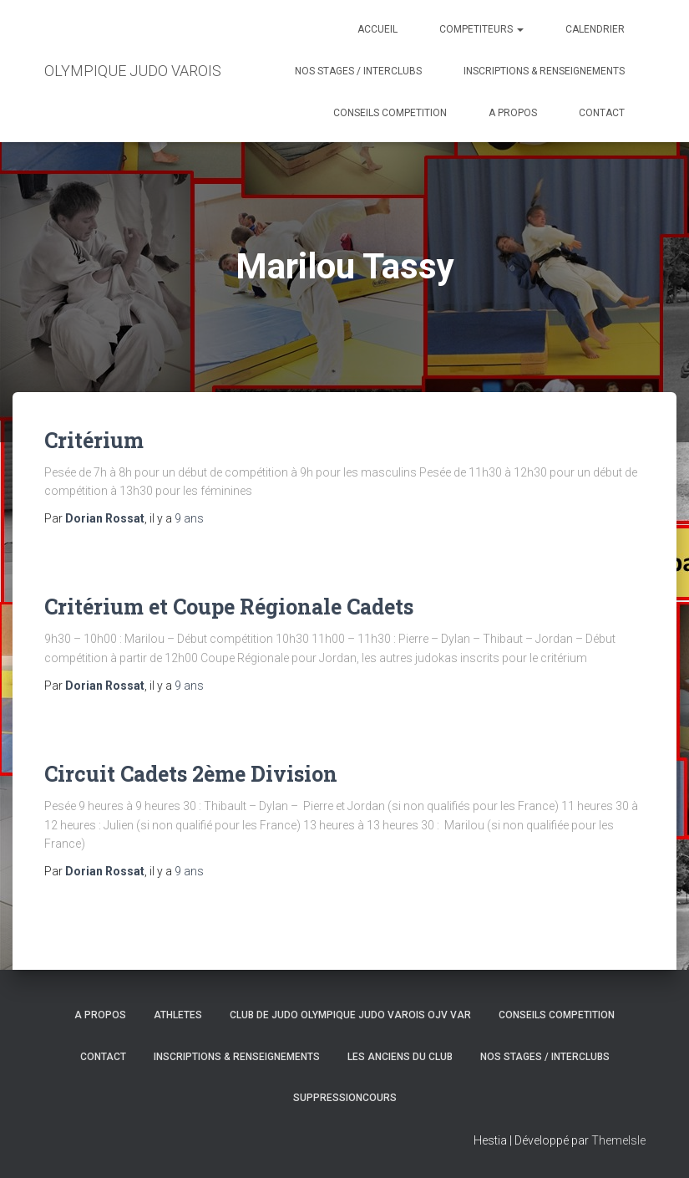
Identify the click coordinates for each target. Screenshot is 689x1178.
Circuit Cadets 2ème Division (190, 774)
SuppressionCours (345, 1098)
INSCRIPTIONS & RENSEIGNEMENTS (544, 71)
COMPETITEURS (481, 29)
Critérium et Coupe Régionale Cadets (228, 606)
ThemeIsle (618, 1140)
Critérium (94, 440)
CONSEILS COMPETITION (390, 113)
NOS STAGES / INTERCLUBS (358, 71)
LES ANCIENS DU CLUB (400, 1057)
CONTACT (602, 113)
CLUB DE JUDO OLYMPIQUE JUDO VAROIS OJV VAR (350, 1015)
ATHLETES (178, 1015)
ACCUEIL (377, 29)
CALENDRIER (595, 29)
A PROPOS (513, 113)
